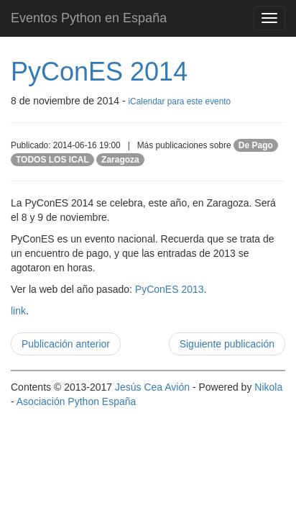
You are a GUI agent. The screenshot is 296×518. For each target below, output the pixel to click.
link (18, 311)
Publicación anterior (66, 344)
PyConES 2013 (169, 289)
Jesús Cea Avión (152, 387)
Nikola (268, 387)
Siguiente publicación (227, 344)
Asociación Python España (77, 401)
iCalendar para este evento (179, 101)
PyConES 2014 (99, 71)
